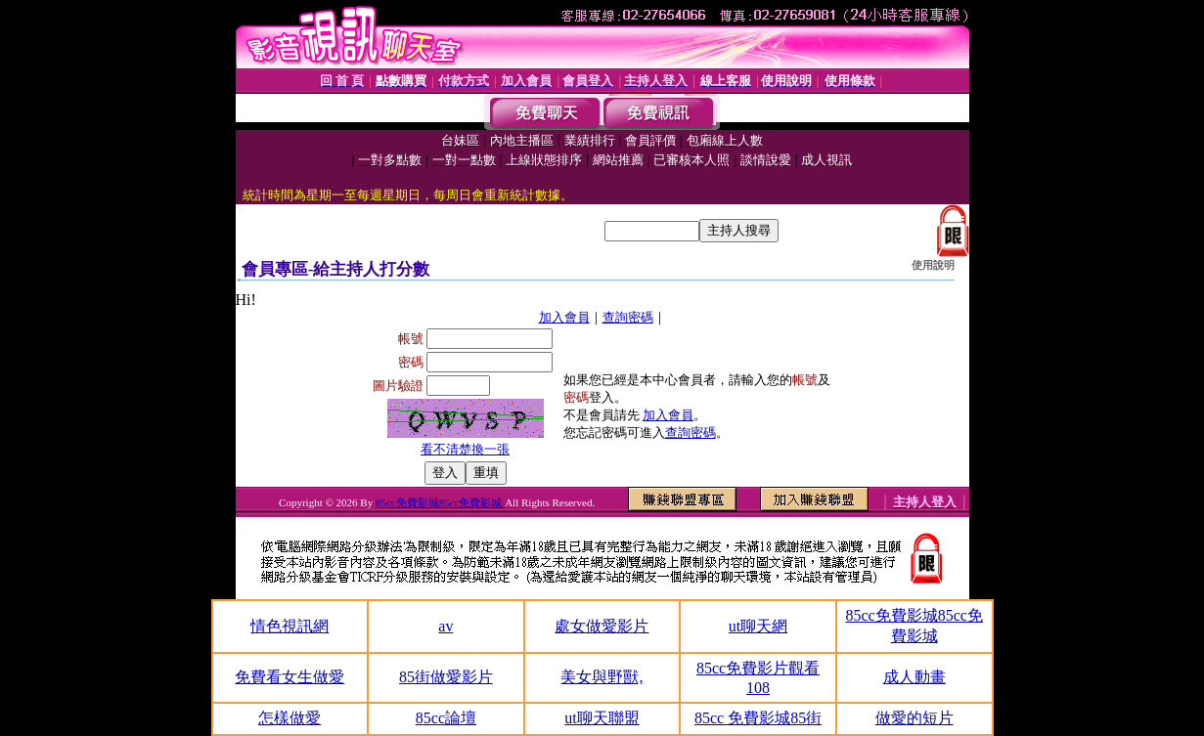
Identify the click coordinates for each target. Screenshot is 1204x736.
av (445, 626)
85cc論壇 (446, 718)
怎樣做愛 (289, 718)
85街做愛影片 (446, 677)
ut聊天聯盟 (601, 718)
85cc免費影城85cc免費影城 (440, 502)
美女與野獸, (601, 677)
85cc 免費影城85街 (758, 718)
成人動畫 (914, 677)
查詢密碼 (627, 317)
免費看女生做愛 (289, 677)
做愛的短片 (914, 718)
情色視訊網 (289, 626)
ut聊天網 (758, 626)
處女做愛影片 (601, 626)
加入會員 (564, 317)
